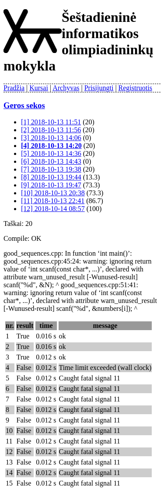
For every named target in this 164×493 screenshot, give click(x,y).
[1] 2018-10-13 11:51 (51, 122)
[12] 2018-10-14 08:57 (53, 208)
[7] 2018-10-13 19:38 (51, 169)
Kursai (38, 88)
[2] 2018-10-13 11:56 (51, 130)
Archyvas (65, 88)
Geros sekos (24, 105)
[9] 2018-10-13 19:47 (51, 185)
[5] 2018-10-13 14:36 (51, 153)
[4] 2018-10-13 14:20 (51, 145)
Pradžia (13, 88)
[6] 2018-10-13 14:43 (51, 161)
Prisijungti (99, 88)
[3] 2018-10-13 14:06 (51, 137)
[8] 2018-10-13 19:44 (51, 177)
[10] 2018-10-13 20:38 (53, 193)
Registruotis (135, 88)
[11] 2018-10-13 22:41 (52, 200)
